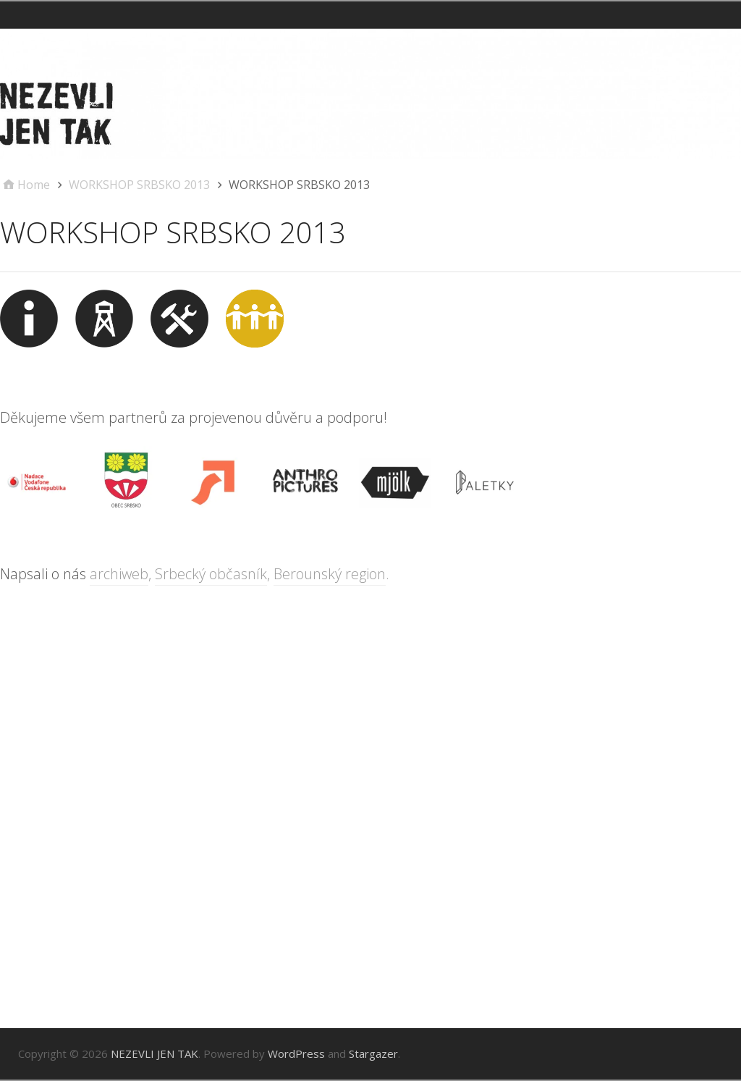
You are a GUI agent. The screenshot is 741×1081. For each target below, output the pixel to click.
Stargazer (373, 1053)
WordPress (296, 1053)
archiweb (119, 574)
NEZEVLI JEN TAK (154, 1053)
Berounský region (330, 574)
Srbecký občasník (211, 574)
